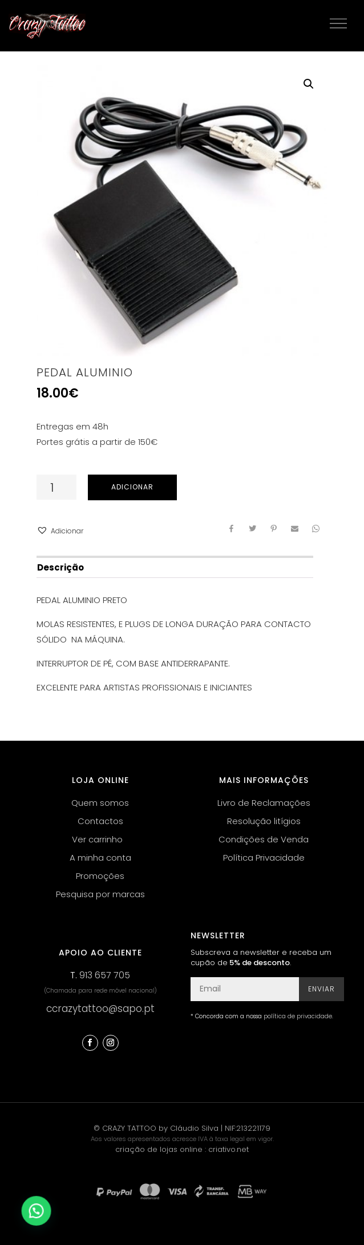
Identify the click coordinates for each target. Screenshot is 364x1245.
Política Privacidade (264, 858)
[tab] (174, 567)
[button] (60, 531)
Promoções (100, 876)
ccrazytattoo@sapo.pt (100, 1008)
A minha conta (100, 858)
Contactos (100, 821)
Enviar (321, 989)
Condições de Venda (264, 839)
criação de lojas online (159, 1149)
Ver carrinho (97, 839)
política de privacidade (298, 1016)
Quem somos (100, 803)
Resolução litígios (264, 821)
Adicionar (132, 487)
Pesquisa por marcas (100, 894)
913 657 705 (104, 975)
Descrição (60, 567)
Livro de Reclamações (263, 803)
